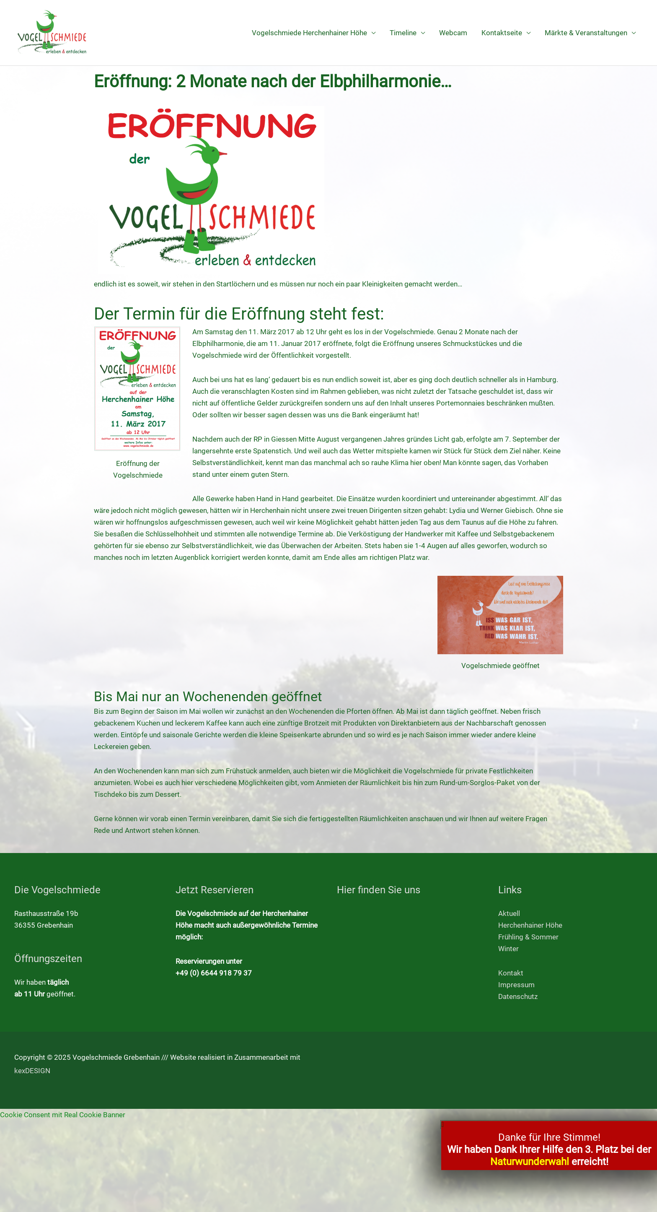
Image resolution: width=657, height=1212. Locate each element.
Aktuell (509, 913)
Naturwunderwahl (529, 1162)
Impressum (516, 985)
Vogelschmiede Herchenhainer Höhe (309, 33)
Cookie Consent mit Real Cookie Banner (62, 1115)
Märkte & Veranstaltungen (586, 33)
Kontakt (510, 973)
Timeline (403, 33)
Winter (508, 948)
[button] (549, 1124)
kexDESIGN (32, 1070)
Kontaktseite (501, 33)
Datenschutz (518, 996)
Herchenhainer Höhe (530, 925)
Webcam (453, 33)
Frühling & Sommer (528, 937)
